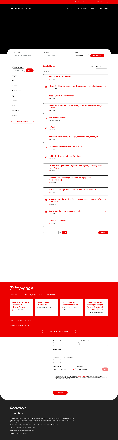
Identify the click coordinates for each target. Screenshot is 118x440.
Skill (13, 81)
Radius (76, 52)
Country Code (57, 358)
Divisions (14, 101)
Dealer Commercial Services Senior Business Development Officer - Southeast (76, 200)
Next (49, 233)
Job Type (14, 116)
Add (29, 70)
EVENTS (93, 8)
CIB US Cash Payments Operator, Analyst (65, 146)
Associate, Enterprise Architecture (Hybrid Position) (20, 304)
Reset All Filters (22, 122)
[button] (46, 77)
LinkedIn (15, 413)
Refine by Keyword (17, 67)
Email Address (58, 349)
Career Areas (16, 111)
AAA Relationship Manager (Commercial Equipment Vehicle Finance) (70, 178)
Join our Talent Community (100, 2)
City (13, 96)
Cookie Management (21, 433)
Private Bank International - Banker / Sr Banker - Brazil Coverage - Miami (75, 106)
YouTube (19, 413)
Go (65, 232)
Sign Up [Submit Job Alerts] (60, 393)
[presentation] (65, 385)
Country (14, 86)
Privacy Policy (81, 376)
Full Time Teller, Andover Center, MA (70, 303)
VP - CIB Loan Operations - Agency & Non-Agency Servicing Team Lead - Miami (75, 166)
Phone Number (68, 358)
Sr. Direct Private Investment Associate (65, 156)
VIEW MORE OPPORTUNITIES (59, 331)
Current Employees (84, 2)
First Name (57, 341)
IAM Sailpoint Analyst (57, 117)
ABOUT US (70, 8)
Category (14, 76)
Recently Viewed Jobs (34, 295)
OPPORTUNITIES (82, 8)
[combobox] (59, 55)
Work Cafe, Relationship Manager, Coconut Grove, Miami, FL (73, 136)
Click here (12, 427)
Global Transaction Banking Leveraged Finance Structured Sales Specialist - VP (95, 305)
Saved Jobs (50, 295)
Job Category (57, 366)
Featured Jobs (15, 295)
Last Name (85, 341)
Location (46, 52)
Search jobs (97, 55)
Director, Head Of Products (60, 76)
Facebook (11, 413)
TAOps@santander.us (29, 430)
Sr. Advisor (53, 127)
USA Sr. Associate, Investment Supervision (66, 211)
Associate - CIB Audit (57, 221)
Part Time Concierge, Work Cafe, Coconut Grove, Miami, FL (73, 189)
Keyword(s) (17, 52)
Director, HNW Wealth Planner (61, 96)
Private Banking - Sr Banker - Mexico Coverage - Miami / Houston (75, 86)
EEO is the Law (41, 424)
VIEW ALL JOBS (103, 8)
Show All (103, 232)
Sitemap (12, 433)
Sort (92, 67)
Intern (13, 106)
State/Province (16, 91)
